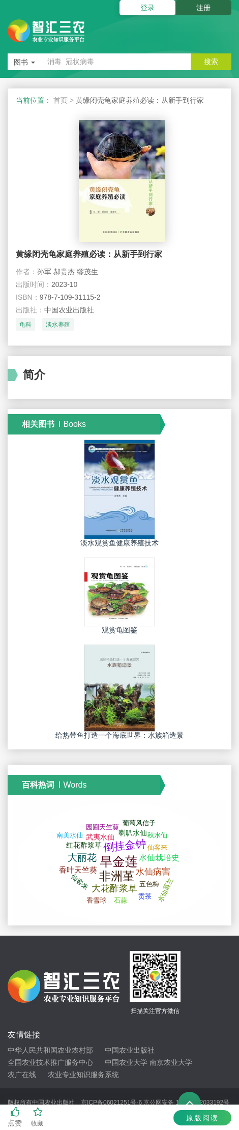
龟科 (25, 324)
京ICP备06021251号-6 (111, 1102)
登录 (147, 8)
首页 (60, 100)
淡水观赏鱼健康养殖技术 (119, 543)
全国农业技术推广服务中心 (50, 1062)
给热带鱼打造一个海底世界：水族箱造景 (119, 735)
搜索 (211, 61)
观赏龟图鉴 (119, 630)
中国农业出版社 (130, 1050)
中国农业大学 (126, 1062)
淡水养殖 (58, 324)
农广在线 (22, 1074)
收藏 (38, 1117)
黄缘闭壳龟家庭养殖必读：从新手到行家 (89, 254)
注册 (203, 8)
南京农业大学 (171, 1062)
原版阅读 (202, 1118)
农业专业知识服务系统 (83, 1074)
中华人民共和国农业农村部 (50, 1050)
